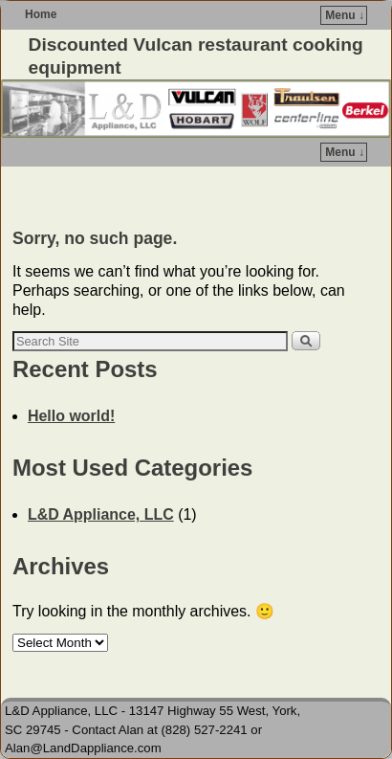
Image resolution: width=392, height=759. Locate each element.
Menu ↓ (344, 15)
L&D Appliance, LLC (101, 514)
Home (40, 14)
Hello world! (71, 416)
